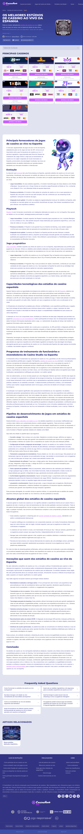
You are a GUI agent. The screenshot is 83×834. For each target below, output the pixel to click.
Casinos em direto (25, 4)
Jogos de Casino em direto (42, 4)
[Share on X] (7, 40)
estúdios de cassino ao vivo (28, 25)
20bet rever (15, 77)
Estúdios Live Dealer (61, 4)
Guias (72, 4)
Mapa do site (63, 831)
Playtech (9, 212)
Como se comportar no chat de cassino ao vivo (15, 772)
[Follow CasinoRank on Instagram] (63, 796)
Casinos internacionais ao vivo (47, 776)
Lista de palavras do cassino (47, 762)
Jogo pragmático (11, 246)
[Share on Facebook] (16, 40)
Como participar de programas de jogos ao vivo (15, 777)
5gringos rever (41, 77)
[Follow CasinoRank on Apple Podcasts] (78, 796)
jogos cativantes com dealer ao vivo (27, 421)
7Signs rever (67, 77)
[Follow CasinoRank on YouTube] (70, 796)
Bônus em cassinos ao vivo (47, 765)
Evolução (19, 173)
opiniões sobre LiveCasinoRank (16, 666)
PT (5, 796)
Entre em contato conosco (71, 772)
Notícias (80, 4)
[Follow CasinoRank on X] (66, 796)
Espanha (62, 291)
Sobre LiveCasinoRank (72, 762)
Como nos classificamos (73, 768)
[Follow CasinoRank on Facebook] (59, 796)
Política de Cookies (20, 831)
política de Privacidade (42, 831)
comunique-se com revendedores (23, 319)
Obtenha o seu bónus (15, 74)
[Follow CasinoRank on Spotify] (74, 796)
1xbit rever (15, 100)
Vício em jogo (47, 773)
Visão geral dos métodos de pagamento (44, 769)
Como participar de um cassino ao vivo (15, 762)
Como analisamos (72, 765)
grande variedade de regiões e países (50, 516)
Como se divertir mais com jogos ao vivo (16, 765)
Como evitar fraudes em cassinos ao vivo (15, 768)
